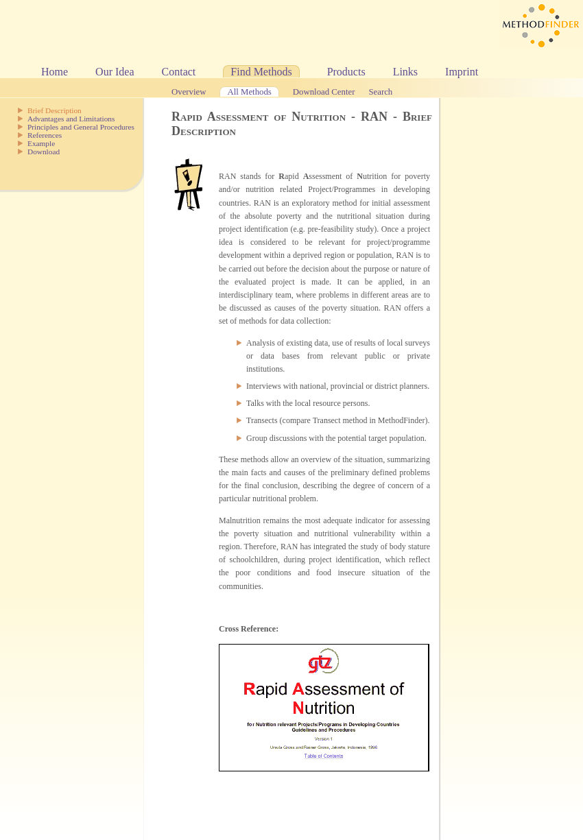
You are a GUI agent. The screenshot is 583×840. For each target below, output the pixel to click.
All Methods (249, 92)
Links (405, 71)
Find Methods (261, 71)
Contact (179, 71)
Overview (188, 92)
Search (380, 92)
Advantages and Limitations (71, 119)
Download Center (324, 92)
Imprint (461, 71)
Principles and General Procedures (80, 127)
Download (43, 151)
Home (54, 71)
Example (41, 143)
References (44, 135)
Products (346, 71)
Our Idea (114, 71)
